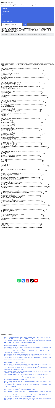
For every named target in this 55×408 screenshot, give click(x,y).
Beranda (5, 8)
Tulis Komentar (14, 34)
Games (4, 18)
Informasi (5, 11)
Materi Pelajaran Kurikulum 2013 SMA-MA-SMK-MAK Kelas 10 (32, 34)
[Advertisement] (27, 49)
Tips (3, 14)
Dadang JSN (8, 2)
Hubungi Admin (7, 21)
